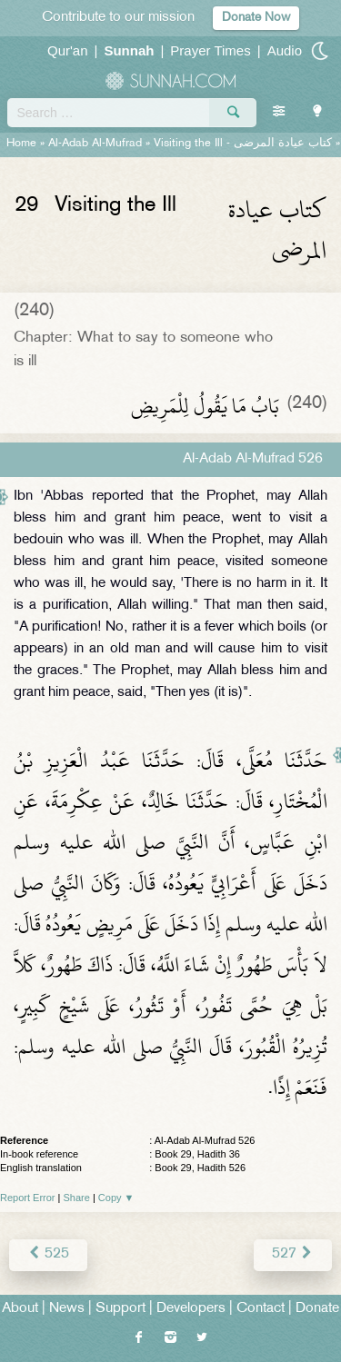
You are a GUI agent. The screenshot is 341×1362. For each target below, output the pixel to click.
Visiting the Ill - (243, 143)
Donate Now (256, 18)
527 (293, 1254)
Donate (317, 1309)
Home (21, 143)
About (20, 1309)
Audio (284, 50)
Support (120, 1309)
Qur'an (67, 50)
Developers (191, 1309)
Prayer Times (210, 50)
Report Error (27, 1197)
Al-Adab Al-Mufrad (95, 143)
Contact (260, 1309)
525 (48, 1254)
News (67, 1309)
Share (77, 1197)
